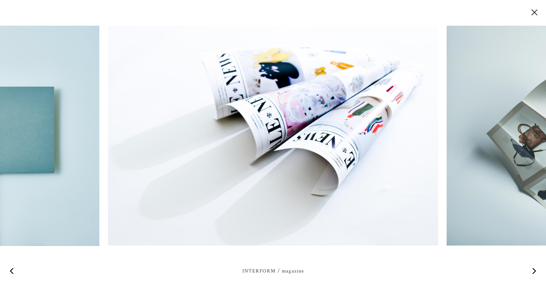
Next (533, 271)
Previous (13, 271)
